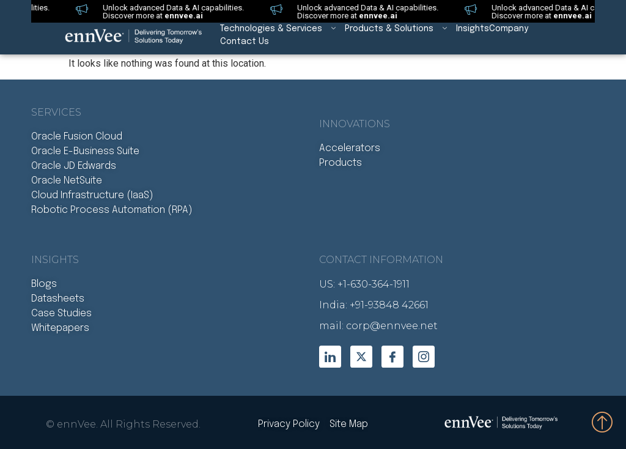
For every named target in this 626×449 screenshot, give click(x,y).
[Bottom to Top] (603, 421)
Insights (472, 28)
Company (508, 28)
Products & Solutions (400, 29)
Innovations (354, 124)
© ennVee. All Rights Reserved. (123, 424)
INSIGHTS (55, 259)
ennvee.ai (177, 15)
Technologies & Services (282, 29)
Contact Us (244, 41)
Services (56, 112)
